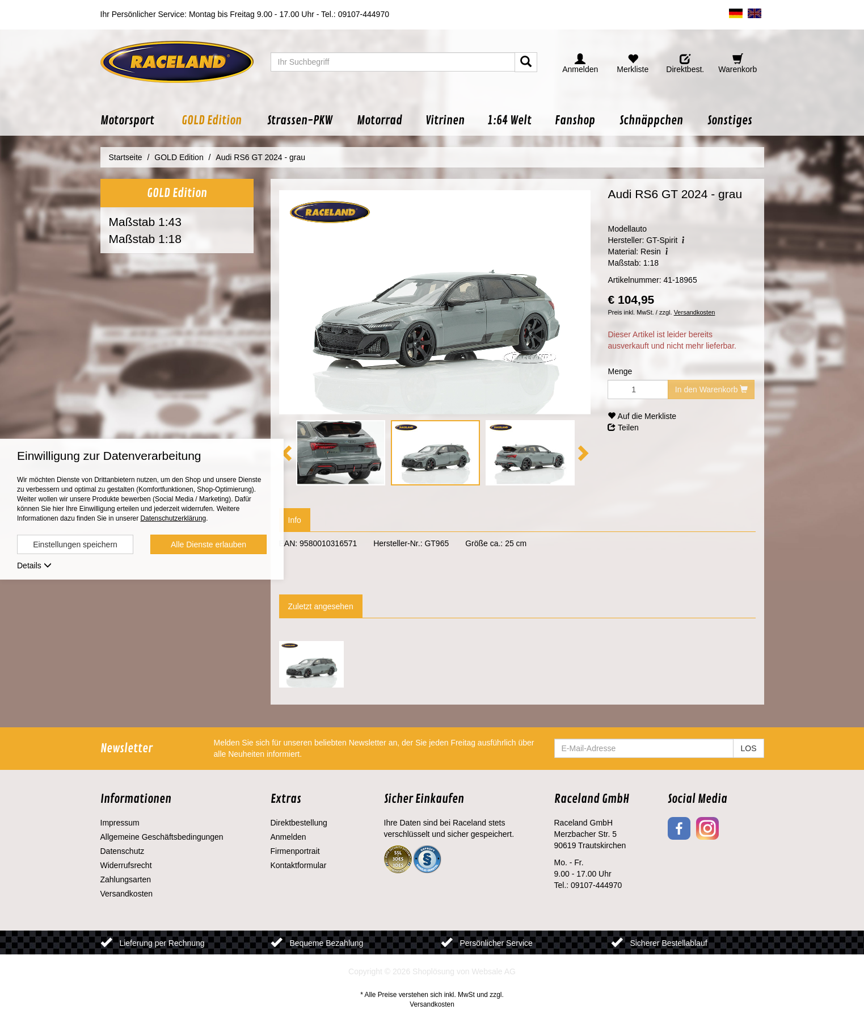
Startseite (125, 157)
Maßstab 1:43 (145, 221)
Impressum (120, 822)
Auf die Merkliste (642, 416)
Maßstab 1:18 (145, 238)
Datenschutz (122, 851)
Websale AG (493, 971)
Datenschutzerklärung (173, 518)
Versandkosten (694, 312)
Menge (620, 371)
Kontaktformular (299, 865)
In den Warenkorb (711, 389)
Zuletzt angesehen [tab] (320, 606)
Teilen (623, 427)
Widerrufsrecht (126, 865)
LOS (748, 748)
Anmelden (288, 836)
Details (34, 565)
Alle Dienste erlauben (208, 544)
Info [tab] (294, 520)
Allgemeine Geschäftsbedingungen (162, 836)
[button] (134, 121)
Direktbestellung (299, 822)
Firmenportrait (295, 851)
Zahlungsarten (125, 879)
